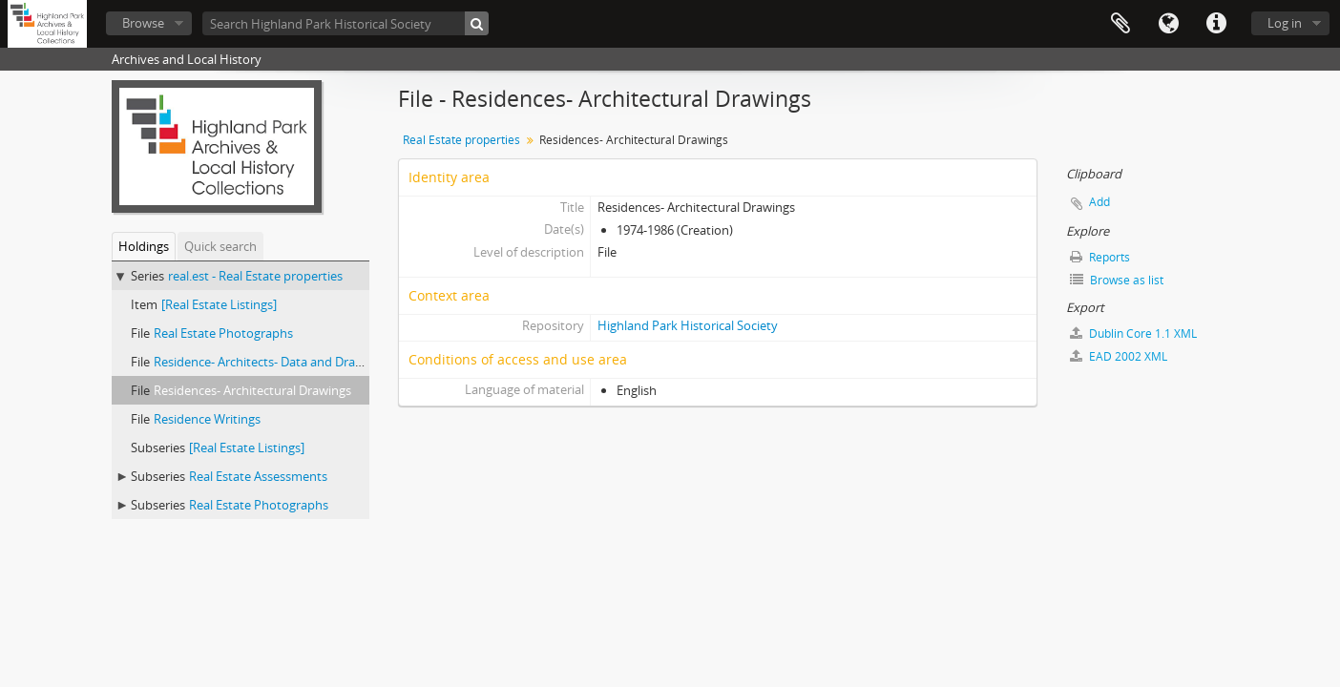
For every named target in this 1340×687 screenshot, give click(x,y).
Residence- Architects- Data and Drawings (270, 361)
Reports (1100, 257)
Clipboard (1120, 24)
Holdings (143, 246)
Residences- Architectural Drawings (252, 390)
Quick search (220, 246)
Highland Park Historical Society (687, 325)
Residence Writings (207, 418)
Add (1099, 202)
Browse (143, 22)
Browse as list (1116, 280)
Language (1168, 24)
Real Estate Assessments (258, 476)
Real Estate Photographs (223, 333)
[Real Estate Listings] (219, 304)
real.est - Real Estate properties (255, 275)
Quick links (1216, 24)
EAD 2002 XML (1118, 356)
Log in (1284, 22)
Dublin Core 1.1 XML (1133, 333)
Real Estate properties (461, 140)
